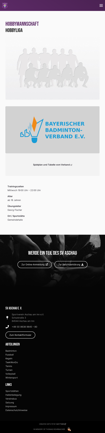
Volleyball (10, 373)
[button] (101, 5)
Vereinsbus (11, 398)
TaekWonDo (11, 362)
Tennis (8, 366)
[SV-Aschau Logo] (5, 5)
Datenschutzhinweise (16, 410)
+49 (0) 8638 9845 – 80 (24, 326)
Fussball (9, 354)
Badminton (11, 350)
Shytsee (60, 424)
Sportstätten (12, 391)
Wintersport (11, 377)
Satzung (9, 402)
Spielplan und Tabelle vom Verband (52, 164)
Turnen (8, 370)
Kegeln (8, 358)
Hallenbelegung (13, 394)
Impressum (11, 406)
